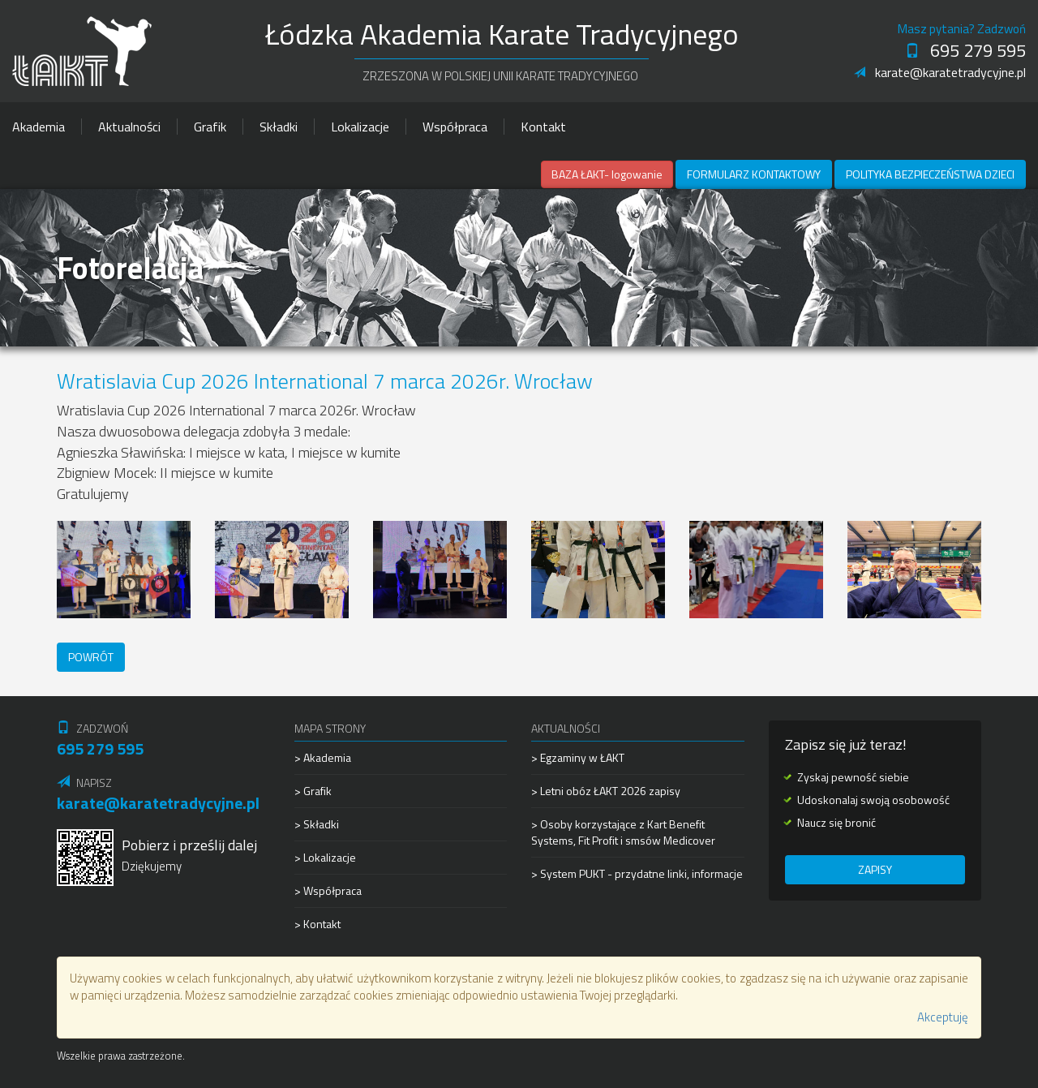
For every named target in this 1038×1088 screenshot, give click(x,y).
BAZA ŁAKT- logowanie (607, 174)
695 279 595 (965, 50)
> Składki (316, 823)
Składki (279, 126)
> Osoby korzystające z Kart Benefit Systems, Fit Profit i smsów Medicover (623, 832)
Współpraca (454, 126)
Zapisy (875, 869)
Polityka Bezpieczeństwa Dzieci (930, 174)
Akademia (38, 126)
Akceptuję (942, 1017)
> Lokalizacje (325, 857)
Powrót (91, 656)
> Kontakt (317, 923)
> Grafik (313, 790)
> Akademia (322, 758)
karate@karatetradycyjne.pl (940, 72)
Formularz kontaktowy (754, 174)
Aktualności (129, 126)
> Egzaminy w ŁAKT (577, 758)
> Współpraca (328, 890)
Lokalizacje (360, 126)
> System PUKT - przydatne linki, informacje (637, 873)
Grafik (210, 126)
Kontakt (543, 126)
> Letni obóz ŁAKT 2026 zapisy (605, 790)
